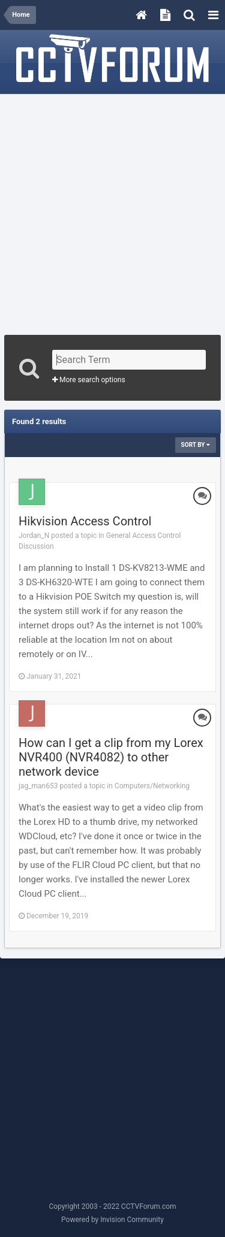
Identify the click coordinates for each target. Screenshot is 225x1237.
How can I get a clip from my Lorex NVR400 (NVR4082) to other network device (111, 757)
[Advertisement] (112, 210)
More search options (88, 380)
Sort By (195, 444)
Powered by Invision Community (112, 1219)
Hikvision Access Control (85, 521)
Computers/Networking (152, 786)
